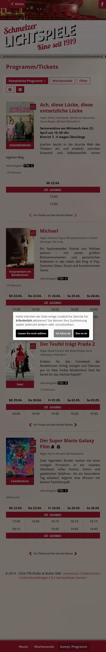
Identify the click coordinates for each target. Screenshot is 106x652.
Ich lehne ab (63, 333)
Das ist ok (81, 333)
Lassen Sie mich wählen (32, 333)
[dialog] (53, 326)
